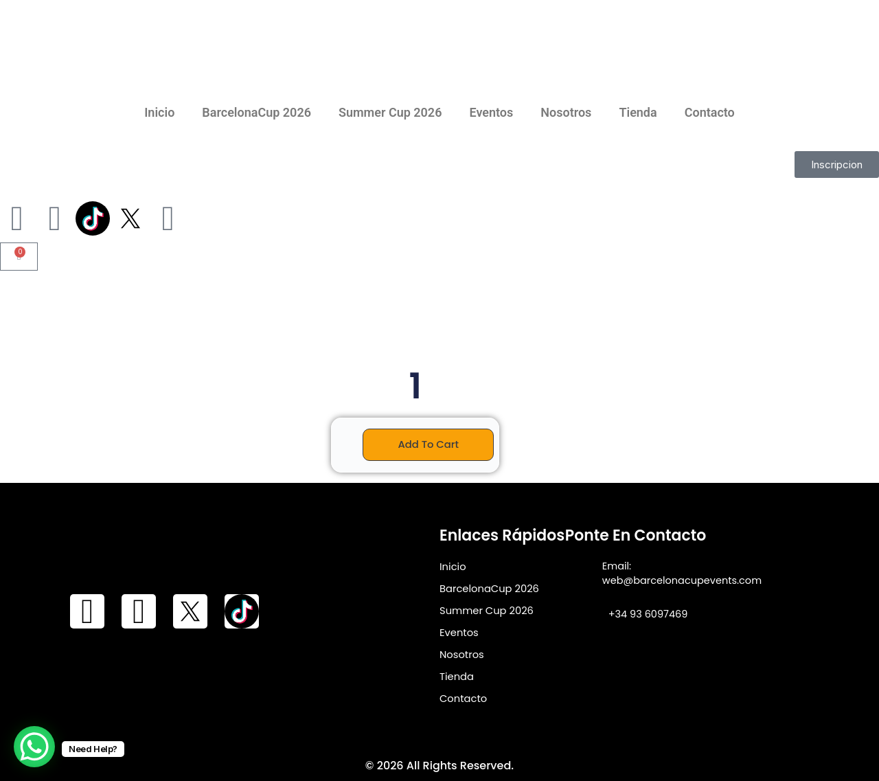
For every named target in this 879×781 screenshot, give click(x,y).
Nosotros (565, 112)
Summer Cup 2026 (390, 112)
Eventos (491, 112)
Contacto (710, 112)
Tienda (638, 112)
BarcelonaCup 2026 (256, 112)
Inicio (159, 112)
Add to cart (428, 445)
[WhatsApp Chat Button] (34, 746)
